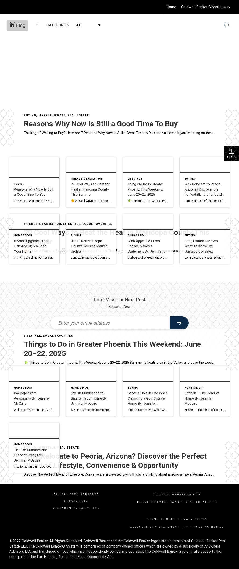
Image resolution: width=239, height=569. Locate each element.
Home (171, 7)
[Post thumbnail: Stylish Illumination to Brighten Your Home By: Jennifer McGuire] (91, 391)
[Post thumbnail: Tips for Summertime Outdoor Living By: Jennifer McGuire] (34, 448)
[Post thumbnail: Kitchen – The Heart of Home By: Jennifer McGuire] (205, 391)
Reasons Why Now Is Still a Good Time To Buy (101, 123)
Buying (30, 115)
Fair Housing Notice (204, 527)
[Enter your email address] (110, 322)
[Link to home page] (6, 7)
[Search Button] (227, 25)
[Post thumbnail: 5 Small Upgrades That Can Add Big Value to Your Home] (34, 239)
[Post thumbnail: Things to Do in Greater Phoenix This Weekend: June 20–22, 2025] (148, 182)
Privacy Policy (192, 519)
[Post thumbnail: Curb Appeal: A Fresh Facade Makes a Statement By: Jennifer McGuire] (148, 239)
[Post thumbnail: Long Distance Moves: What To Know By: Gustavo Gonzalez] (205, 239)
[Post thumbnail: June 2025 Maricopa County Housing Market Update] (91, 239)
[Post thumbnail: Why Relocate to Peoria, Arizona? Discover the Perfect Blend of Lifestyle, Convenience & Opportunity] (205, 182)
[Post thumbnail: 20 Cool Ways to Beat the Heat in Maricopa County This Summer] (91, 182)
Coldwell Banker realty (177, 494)
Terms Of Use (160, 519)
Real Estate (78, 115)
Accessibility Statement (154, 527)
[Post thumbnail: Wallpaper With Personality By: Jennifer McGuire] (34, 391)
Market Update (52, 115)
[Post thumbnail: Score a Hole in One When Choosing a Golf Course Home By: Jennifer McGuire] (148, 391)
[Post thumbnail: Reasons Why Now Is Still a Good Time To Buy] (34, 182)
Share (231, 153)
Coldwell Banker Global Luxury (205, 7)
